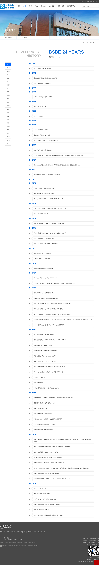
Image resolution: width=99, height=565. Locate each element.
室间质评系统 (71, 6)
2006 (8, 81)
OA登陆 (92, 1)
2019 (8, 126)
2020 (8, 130)
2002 (97, 42)
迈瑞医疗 (19, 532)
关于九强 (80, 561)
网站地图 (91, 561)
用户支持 (43, 6)
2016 (8, 116)
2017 (8, 119)
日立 (25, 532)
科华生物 (30, 532)
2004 (8, 74)
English (82, 1)
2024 (8, 143)
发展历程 (41, 37)
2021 (8, 133)
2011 (8, 99)
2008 (8, 88)
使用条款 (85, 561)
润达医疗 (42, 532)
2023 (8, 140)
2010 (8, 95)
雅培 (8, 532)
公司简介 (24, 37)
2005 (8, 78)
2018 (8, 123)
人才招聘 (51, 6)
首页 (19, 6)
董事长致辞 (8, 37)
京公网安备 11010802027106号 (10, 546)
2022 (8, 137)
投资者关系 (61, 6)
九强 (24, 6)
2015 (8, 112)
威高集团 (36, 532)
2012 (8, 102)
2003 (8, 71)
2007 (8, 85)
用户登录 (87, 1)
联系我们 (97, 1)
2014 (8, 109)
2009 (8, 92)
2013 (8, 105)
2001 (9, 64)
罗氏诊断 (13, 532)
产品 (36, 6)
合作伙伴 (3, 532)
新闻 (30, 6)
